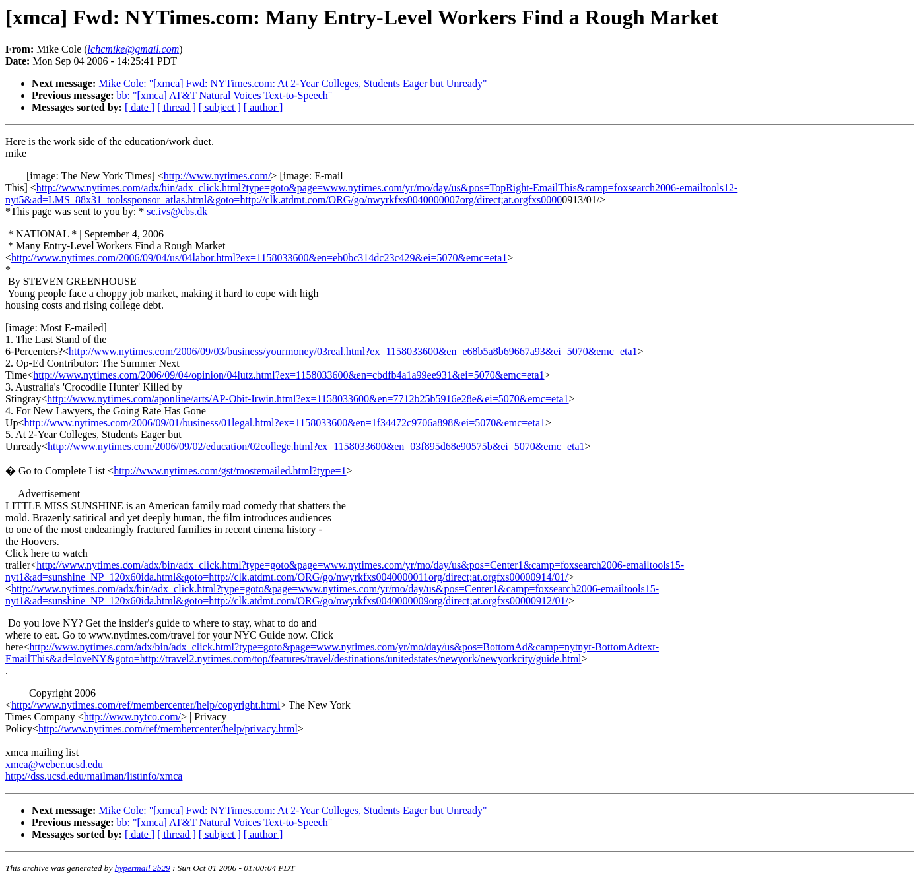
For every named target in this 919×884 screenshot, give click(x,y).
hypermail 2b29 (142, 868)
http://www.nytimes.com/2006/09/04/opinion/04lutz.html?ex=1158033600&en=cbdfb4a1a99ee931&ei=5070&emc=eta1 (288, 375)
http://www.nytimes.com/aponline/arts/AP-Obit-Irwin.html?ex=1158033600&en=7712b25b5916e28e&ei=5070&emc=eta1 (307, 398)
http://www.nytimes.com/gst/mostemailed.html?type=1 (230, 470)
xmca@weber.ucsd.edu (54, 764)
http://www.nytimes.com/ (217, 175)
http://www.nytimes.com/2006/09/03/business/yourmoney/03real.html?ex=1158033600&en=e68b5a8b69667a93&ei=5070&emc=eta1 (353, 351)
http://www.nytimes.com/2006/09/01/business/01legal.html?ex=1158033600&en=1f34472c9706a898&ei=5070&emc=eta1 (284, 422)
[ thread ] (176, 107)
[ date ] (139, 107)
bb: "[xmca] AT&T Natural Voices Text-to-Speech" (225, 95)
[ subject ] (220, 107)
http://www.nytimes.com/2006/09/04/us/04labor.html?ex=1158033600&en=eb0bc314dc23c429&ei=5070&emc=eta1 (259, 257)
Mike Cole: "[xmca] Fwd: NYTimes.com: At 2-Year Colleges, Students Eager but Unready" (292, 83)
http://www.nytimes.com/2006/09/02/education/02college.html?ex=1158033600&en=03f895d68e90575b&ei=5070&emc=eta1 (316, 446)
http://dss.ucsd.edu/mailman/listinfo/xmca (93, 776)
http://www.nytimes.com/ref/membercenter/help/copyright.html (145, 704)
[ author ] (263, 107)
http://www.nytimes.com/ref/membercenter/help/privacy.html (168, 728)
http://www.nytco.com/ (132, 716)
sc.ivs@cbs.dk (177, 211)
